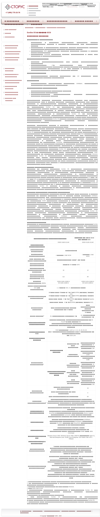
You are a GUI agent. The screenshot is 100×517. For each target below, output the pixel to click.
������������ (14, 24)
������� (36, 24)
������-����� (84, 21)
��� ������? (11, 29)
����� (8, 33)
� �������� (11, 21)
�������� (33, 21)
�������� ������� (56, 27)
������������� (57, 21)
